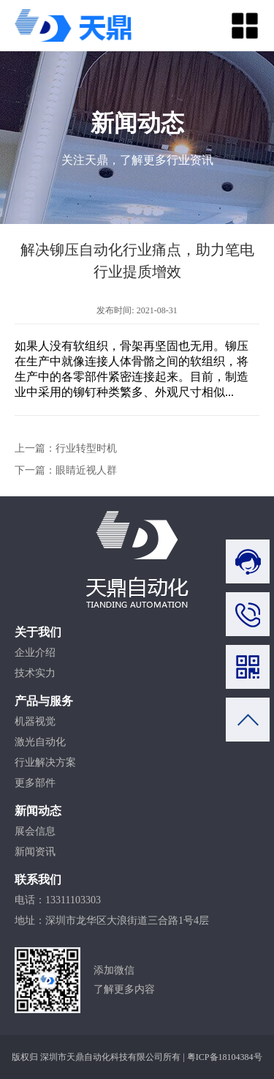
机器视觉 (35, 721)
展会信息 (35, 831)
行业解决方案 (45, 762)
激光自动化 (40, 741)
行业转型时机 (86, 448)
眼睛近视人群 (86, 470)
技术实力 (35, 673)
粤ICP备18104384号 (224, 1057)
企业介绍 (35, 652)
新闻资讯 (35, 851)
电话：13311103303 (58, 900)
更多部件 (35, 782)
